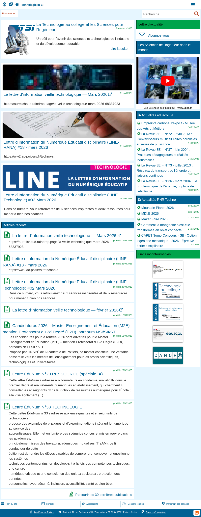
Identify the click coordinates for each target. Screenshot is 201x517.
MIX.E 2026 (150, 213)
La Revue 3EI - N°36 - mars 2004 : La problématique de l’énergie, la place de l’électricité (167, 186)
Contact (47, 504)
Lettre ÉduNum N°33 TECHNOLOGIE (47, 407)
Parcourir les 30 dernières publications (103, 494)
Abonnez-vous (153, 35)
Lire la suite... (120, 48)
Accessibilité (89, 504)
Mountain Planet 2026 (157, 208)
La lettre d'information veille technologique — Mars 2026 (55, 94)
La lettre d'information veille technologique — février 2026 (65, 310)
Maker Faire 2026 (154, 219)
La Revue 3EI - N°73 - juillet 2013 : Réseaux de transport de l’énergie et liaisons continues (165, 170)
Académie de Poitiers (44, 512)
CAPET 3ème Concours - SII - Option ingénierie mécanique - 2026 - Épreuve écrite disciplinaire (167, 241)
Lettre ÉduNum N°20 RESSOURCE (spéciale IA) (57, 374)
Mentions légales (132, 504)
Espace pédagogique (156, 512)
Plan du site (8, 504)
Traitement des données (175, 504)
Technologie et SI (28, 4)
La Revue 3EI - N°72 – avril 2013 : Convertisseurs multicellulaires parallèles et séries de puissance (167, 139)
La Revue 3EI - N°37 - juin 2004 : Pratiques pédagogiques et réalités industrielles (163, 155)
